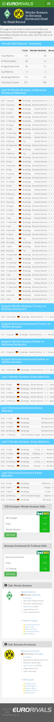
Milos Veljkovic (30, 634)
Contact (7, 712)
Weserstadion (28, 606)
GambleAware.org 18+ (11, 715)
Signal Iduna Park (29, 665)
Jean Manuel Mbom (32, 631)
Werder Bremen (28, 592)
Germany (36, 594)
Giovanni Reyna (30, 688)
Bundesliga (27, 598)
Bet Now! (10, 534)
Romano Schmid (31, 629)
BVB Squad (28, 679)
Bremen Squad (30, 620)
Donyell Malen (30, 693)
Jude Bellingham (31, 686)
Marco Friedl (29, 627)
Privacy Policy (7, 709)
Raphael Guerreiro (31, 690)
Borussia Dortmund (30, 651)
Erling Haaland (30, 684)
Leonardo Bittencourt (32, 625)
